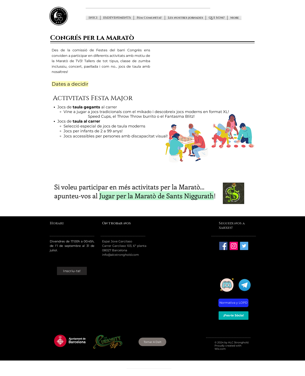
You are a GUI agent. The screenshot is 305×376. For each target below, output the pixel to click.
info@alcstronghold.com (120, 255)
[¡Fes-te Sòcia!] (233, 315)
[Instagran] (234, 246)
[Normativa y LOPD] (233, 303)
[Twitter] (244, 246)
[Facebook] (223, 246)
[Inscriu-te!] (72, 271)
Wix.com (220, 348)
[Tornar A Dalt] (152, 342)
